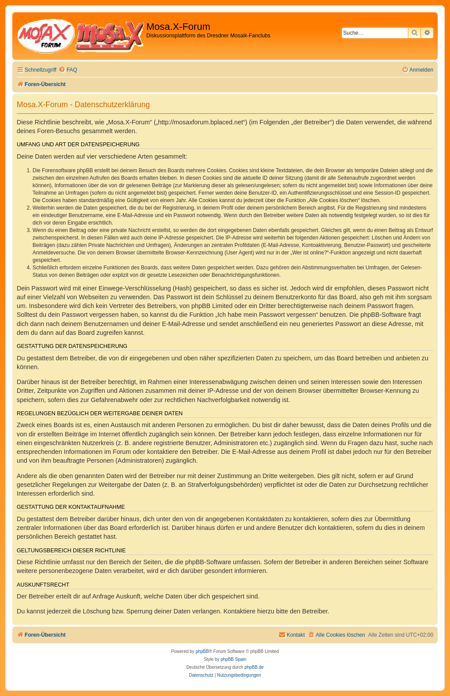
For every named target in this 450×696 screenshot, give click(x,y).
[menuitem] (67, 70)
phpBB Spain (233, 659)
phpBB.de (254, 667)
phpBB (202, 651)
